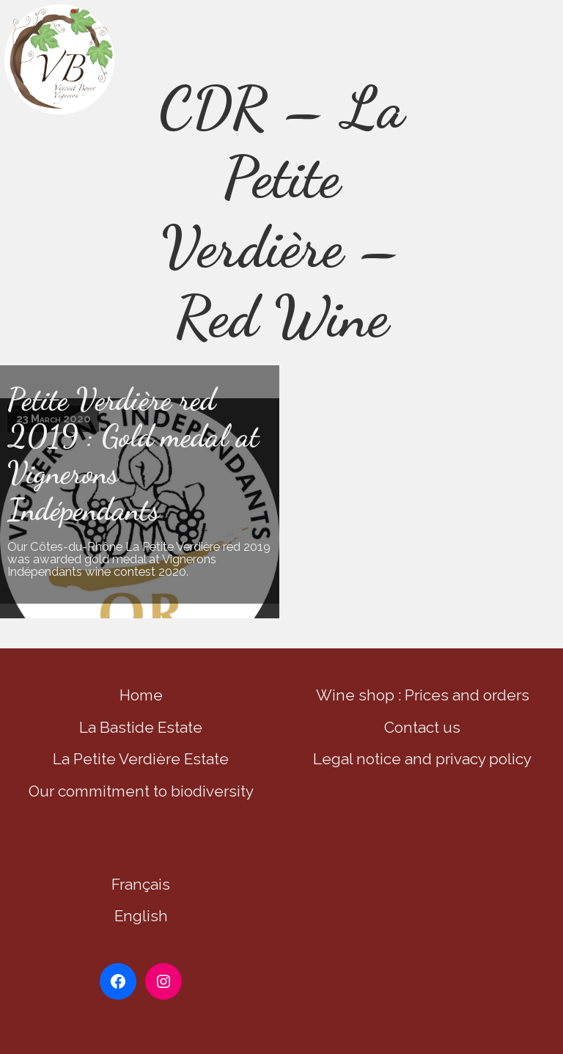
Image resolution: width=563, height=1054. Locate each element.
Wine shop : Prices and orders (422, 695)
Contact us (422, 727)
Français (140, 884)
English (141, 916)
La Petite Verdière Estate (141, 759)
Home (141, 695)
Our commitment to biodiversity (141, 791)
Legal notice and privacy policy (422, 759)
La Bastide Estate (140, 727)
